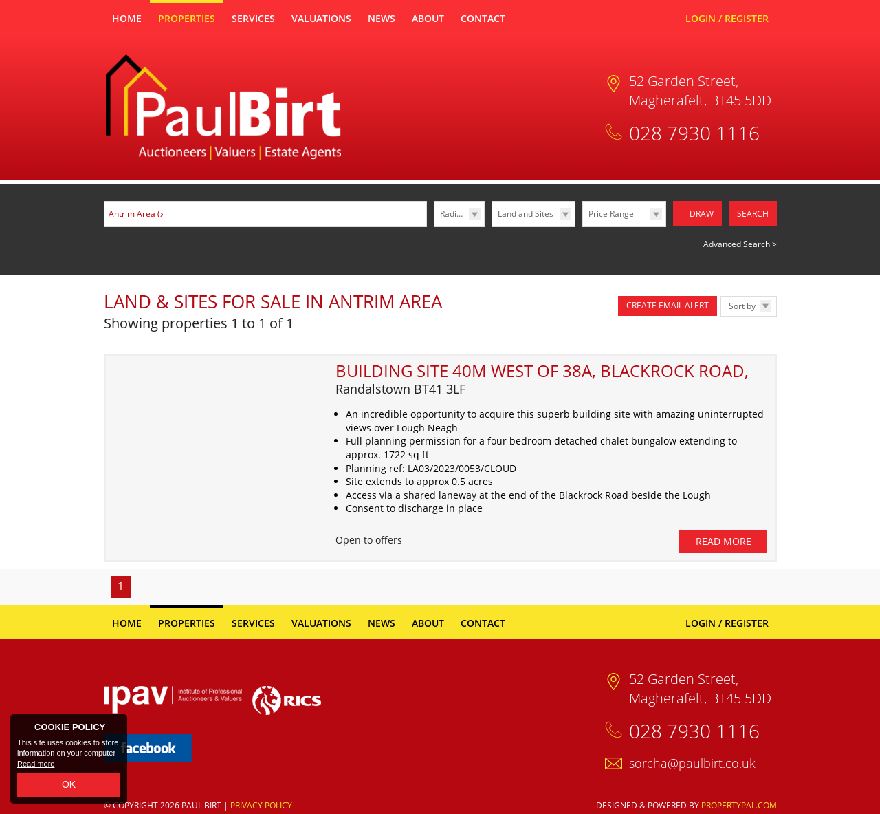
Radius (452, 213)
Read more (35, 764)
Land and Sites (525, 213)
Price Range (611, 213)
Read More (723, 537)
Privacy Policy (261, 800)
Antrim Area (138, 213)
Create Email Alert (667, 304)
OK (69, 784)
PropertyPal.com (739, 800)
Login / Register (727, 18)
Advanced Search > (740, 243)
